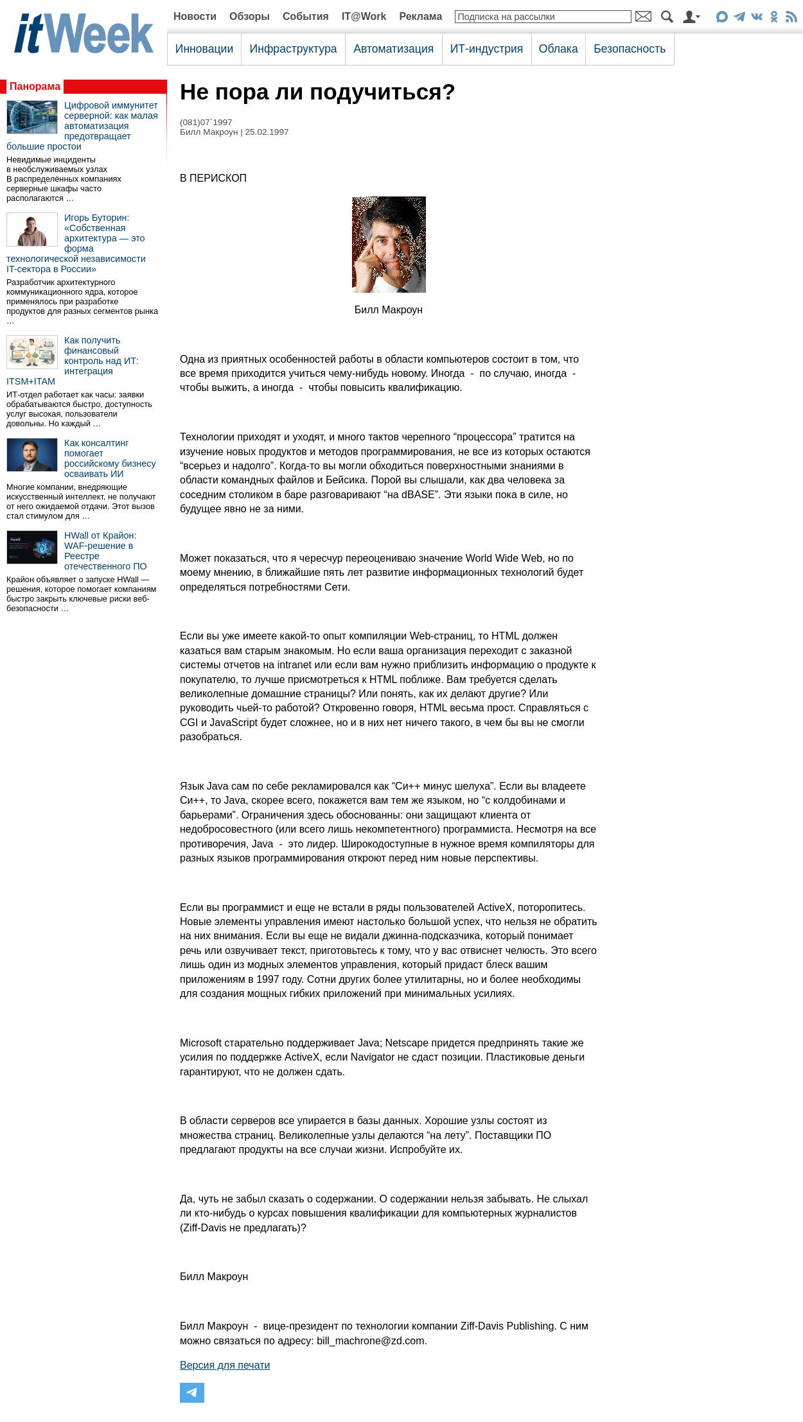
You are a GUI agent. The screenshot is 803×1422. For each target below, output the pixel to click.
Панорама (35, 86)
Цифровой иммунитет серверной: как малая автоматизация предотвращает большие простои (82, 126)
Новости (194, 16)
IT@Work (364, 16)
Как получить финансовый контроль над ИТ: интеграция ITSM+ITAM (72, 360)
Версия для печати (225, 1365)
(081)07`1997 (206, 122)
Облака (558, 48)
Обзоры (249, 16)
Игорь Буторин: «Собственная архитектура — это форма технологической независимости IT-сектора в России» (76, 243)
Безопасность (630, 48)
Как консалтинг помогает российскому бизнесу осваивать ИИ (110, 458)
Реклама (420, 16)
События (306, 16)
